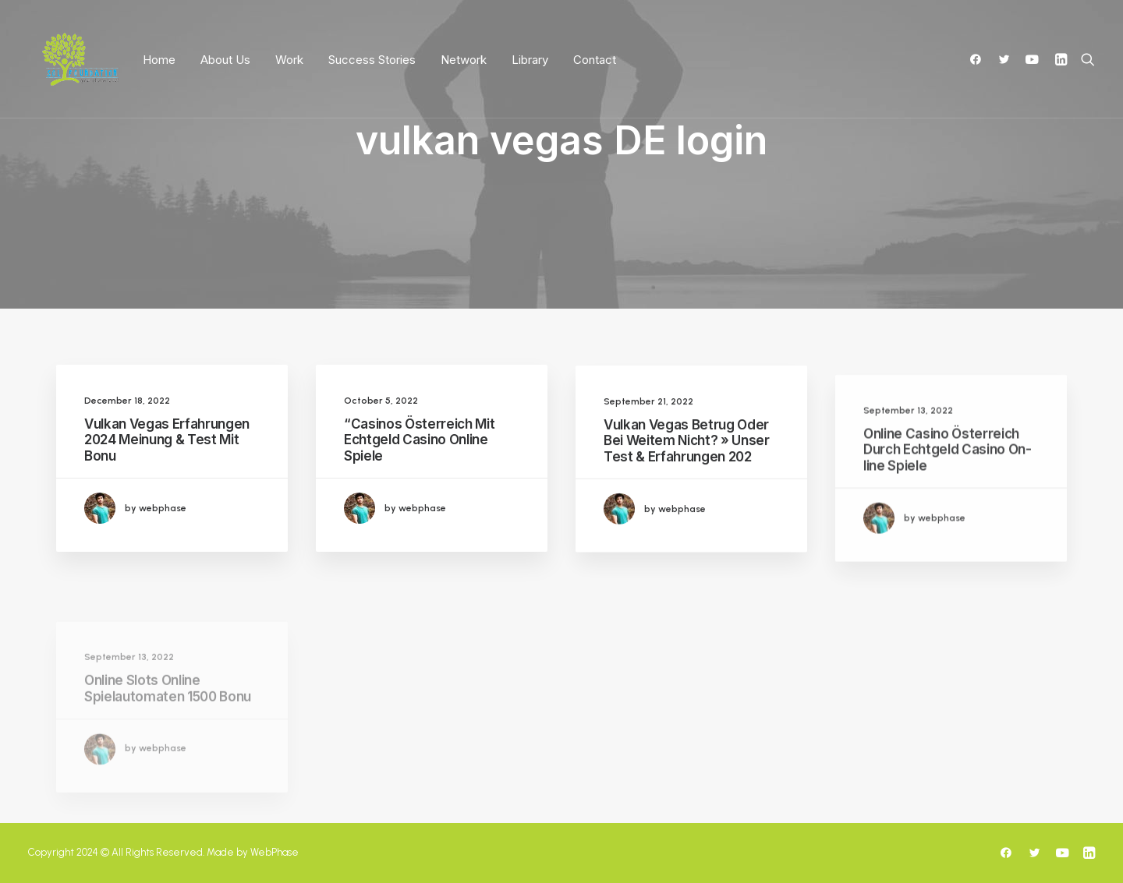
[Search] (1084, 59)
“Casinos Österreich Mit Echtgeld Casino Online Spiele (419, 440)
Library (530, 59)
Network (464, 59)
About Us (225, 59)
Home (159, 59)
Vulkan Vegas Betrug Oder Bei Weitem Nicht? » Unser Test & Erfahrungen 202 (687, 453)
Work (289, 59)
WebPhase (274, 852)
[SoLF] (80, 59)
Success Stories (372, 59)
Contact (594, 59)
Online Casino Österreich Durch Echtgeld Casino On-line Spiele (947, 490)
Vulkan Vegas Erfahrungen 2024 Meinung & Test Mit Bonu (167, 440)
